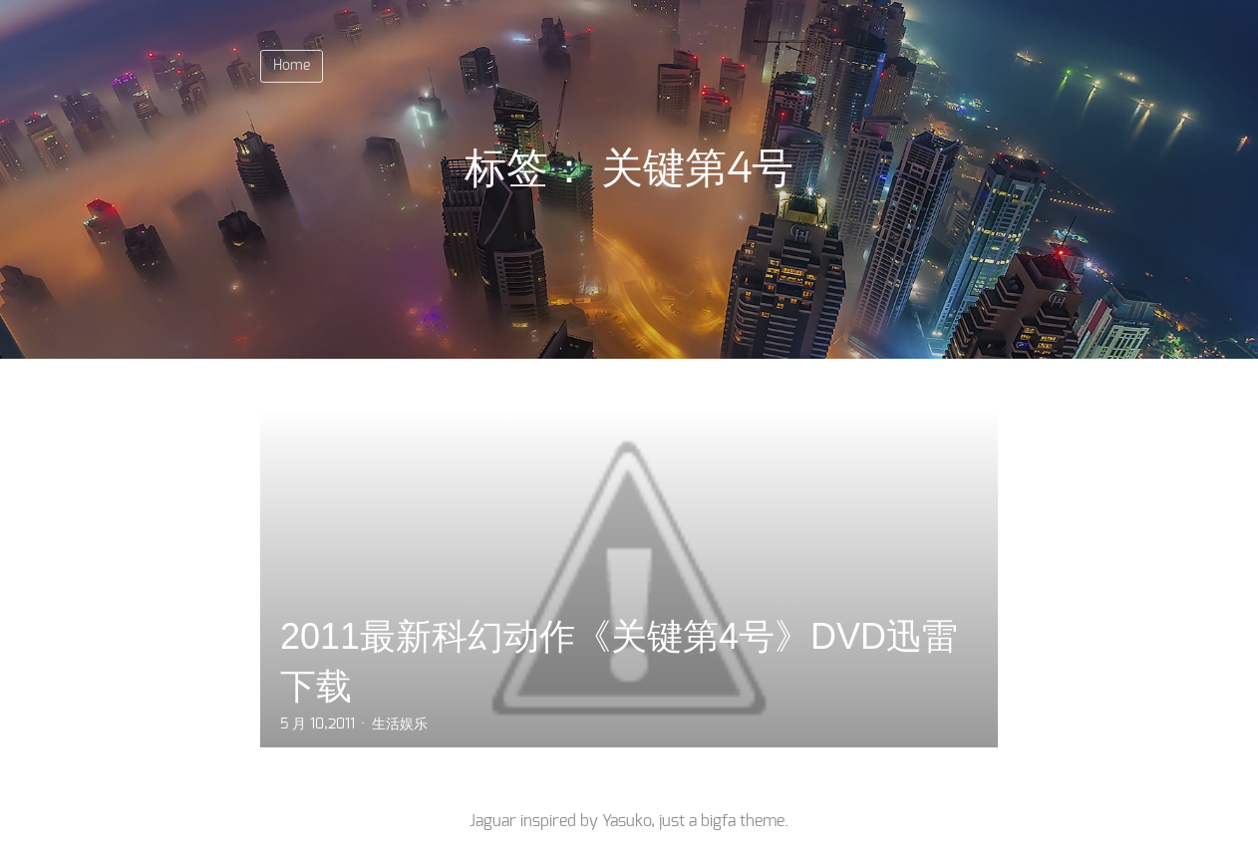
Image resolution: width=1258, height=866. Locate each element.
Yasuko (626, 821)
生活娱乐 (400, 724)
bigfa (718, 821)
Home (291, 66)
